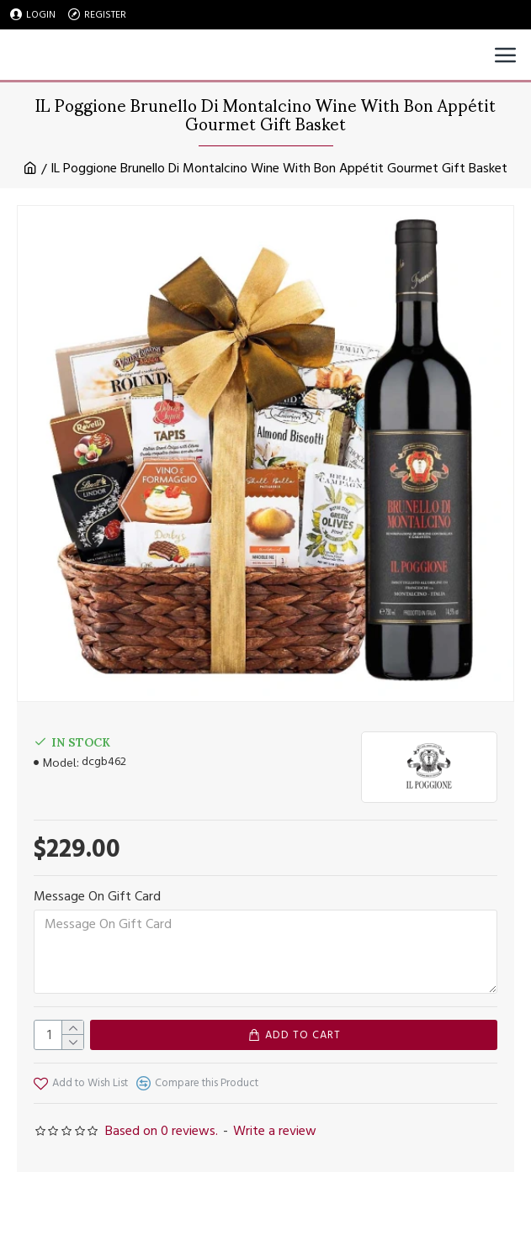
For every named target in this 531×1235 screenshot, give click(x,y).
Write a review (274, 1131)
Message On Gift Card (97, 896)
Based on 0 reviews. (161, 1131)
